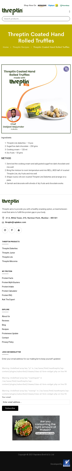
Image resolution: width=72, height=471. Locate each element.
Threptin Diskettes (10, 248)
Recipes (5, 329)
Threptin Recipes (21, 47)
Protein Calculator (9, 291)
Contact (5, 338)
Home (6, 47)
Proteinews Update (10, 333)
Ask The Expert (8, 299)
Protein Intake (8, 287)
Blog (4, 325)
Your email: (6, 397)
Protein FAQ (7, 295)
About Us (6, 316)
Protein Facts (7, 278)
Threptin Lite (7, 257)
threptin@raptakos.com (15, 222)
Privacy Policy (8, 342)
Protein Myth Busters (11, 282)
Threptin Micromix (9, 261)
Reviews (5, 321)
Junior (8, 253)
